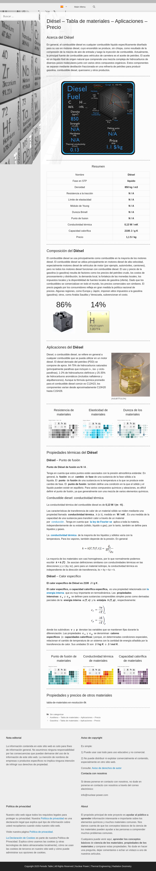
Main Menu (80, 6)
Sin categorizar (57, 714)
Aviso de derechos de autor (107, 768)
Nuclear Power (82, 866)
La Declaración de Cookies (20, 838)
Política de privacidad (52, 818)
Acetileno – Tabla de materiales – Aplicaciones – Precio (75, 717)
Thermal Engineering (101, 866)
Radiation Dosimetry (121, 866)
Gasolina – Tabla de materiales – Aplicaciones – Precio (75, 720)
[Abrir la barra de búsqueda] (94, 6)
